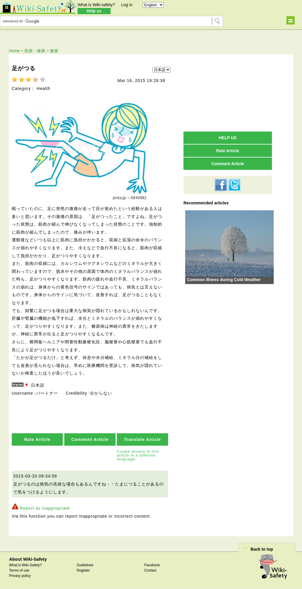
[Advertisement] (228, 92)
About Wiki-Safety (28, 559)
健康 (54, 50)
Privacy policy (20, 576)
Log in (126, 4)
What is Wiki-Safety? (25, 565)
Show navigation (290, 20)
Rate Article (37, 439)
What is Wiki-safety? (96, 4)
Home (14, 50)
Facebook (152, 565)
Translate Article (142, 439)
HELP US (228, 137)
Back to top (262, 549)
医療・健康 (34, 50)
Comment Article (90, 439)
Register (83, 570)
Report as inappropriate (45, 508)
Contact (150, 570)
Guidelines (85, 565)
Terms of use (19, 570)
